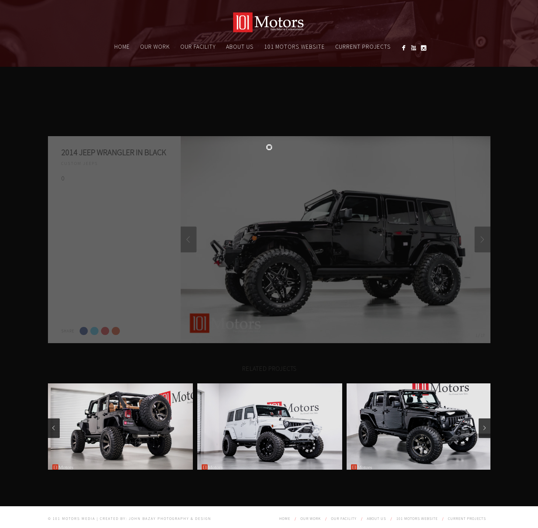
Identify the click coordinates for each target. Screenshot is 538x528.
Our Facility (198, 46)
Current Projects (363, 46)
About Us (240, 46)
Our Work (155, 46)
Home (122, 46)
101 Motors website (294, 46)
